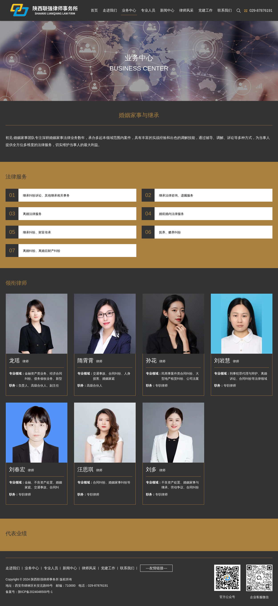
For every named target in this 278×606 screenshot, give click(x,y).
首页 (94, 10)
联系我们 (225, 10)
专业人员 (148, 10)
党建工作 (205, 10)
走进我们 (110, 10)
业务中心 (129, 10)
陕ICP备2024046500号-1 (35, 592)
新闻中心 (167, 10)
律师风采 (186, 10)
